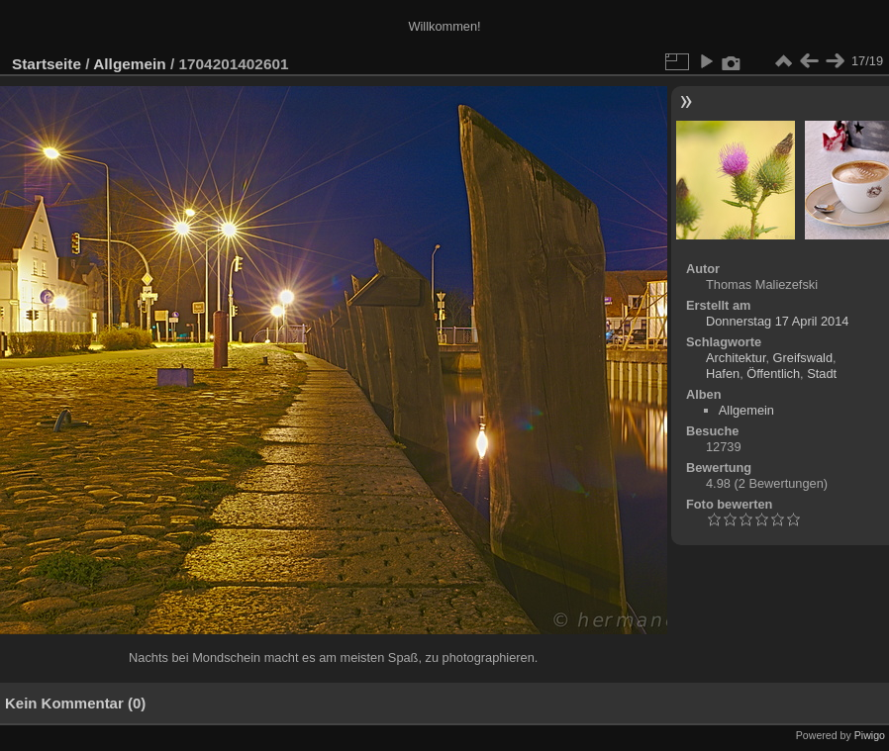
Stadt (822, 373)
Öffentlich (773, 373)
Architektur (735, 357)
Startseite (46, 63)
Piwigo (869, 735)
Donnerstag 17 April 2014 (777, 321)
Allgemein (129, 63)
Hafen (723, 373)
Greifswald (803, 357)
